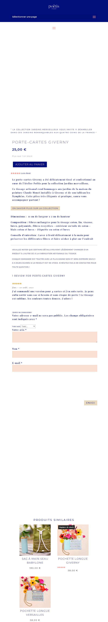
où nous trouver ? (33, 600)
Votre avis (19, 330)
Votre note (16, 326)
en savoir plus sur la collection (35, 208)
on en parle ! (57, 600)
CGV (67, 598)
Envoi (90, 402)
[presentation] (32, 380)
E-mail (17, 363)
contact (79, 598)
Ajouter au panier (29, 164)
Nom (16, 348)
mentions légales (48, 598)
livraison (27, 598)
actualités (77, 600)
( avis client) (26, 173)
